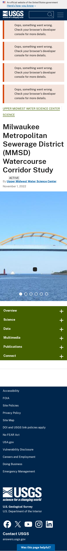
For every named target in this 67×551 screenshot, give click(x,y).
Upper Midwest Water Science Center (29, 108)
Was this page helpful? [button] (37, 547)
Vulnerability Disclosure (17, 449)
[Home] (13, 17)
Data (6, 328)
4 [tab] (36, 294)
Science (8, 114)
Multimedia (11, 337)
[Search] (50, 14)
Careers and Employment (18, 457)
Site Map (8, 420)
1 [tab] (20, 294)
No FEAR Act (10, 434)
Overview (9, 310)
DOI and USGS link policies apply (22, 427)
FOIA (6, 398)
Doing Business (12, 464)
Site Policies (10, 405)
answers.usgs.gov (14, 539)
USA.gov (8, 442)
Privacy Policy (11, 413)
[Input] (41, 14)
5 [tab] (41, 294)
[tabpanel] (33, 246)
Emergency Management (18, 471)
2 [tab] (25, 294)
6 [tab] (46, 294)
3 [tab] (31, 294)
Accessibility (10, 390)
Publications (12, 346)
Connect (9, 356)
